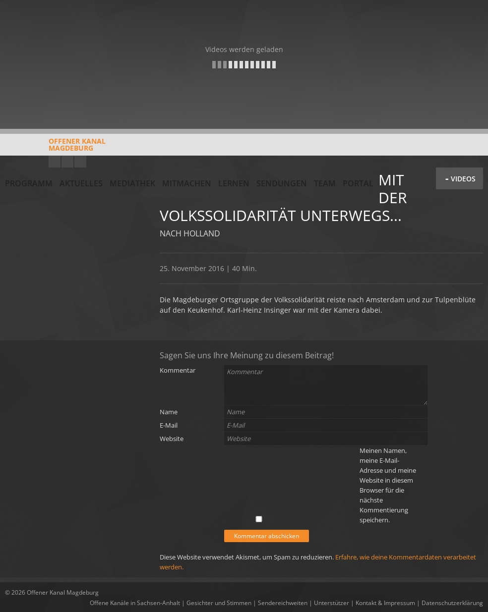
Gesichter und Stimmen (218, 603)
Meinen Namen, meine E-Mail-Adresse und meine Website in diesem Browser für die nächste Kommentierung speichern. (388, 485)
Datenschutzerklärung (452, 603)
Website (171, 438)
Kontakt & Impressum (385, 603)
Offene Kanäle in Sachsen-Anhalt (135, 603)
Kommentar (177, 370)
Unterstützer (331, 603)
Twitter (80, 161)
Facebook (67, 161)
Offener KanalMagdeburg (55, 148)
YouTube (55, 161)
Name (169, 411)
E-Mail (169, 425)
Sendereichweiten (282, 603)
